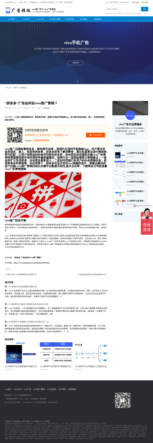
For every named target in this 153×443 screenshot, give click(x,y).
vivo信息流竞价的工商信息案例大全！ (92, 274)
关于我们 (83, 19)
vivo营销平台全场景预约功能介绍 (23, 286)
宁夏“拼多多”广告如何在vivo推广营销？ (33, 434)
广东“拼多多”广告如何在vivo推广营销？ (36, 427)
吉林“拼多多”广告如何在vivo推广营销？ (83, 432)
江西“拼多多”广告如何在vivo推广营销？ (53, 432)
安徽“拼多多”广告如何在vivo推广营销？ (28, 425)
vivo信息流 (69, 19)
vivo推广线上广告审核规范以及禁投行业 (21, 274)
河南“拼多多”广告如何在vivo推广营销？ (75, 430)
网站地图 (145, 2)
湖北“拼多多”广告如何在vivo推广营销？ (105, 430)
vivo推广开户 (29, 423)
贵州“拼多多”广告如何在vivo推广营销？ (96, 427)
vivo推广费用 (54, 19)
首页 (15, 87)
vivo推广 (12, 19)
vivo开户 (26, 19)
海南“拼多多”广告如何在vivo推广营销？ (126, 427)
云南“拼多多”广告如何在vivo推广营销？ (49, 438)
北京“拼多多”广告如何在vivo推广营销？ (58, 425)
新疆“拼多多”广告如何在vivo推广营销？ (132, 436)
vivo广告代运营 (53, 423)
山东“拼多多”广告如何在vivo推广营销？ (93, 434)
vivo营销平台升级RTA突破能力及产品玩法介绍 (28, 304)
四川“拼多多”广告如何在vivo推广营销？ (72, 436)
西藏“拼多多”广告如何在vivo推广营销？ (19, 438)
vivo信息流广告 (17, 423)
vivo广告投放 (41, 423)
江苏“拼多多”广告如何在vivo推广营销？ (23, 432)
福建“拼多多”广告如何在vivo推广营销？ (118, 425)
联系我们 (98, 19)
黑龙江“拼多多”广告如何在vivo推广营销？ (44, 430)
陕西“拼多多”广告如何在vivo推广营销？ (42, 436)
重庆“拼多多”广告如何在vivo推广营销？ (88, 425)
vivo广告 (40, 19)
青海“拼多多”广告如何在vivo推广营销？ (63, 434)
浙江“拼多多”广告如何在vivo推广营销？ (79, 438)
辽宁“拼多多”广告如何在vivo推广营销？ (113, 432)
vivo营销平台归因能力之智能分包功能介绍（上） (29, 321)
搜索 (144, 9)
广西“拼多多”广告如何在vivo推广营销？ (66, 427)
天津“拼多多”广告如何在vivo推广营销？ (102, 436)
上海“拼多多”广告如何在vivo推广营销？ (123, 434)
